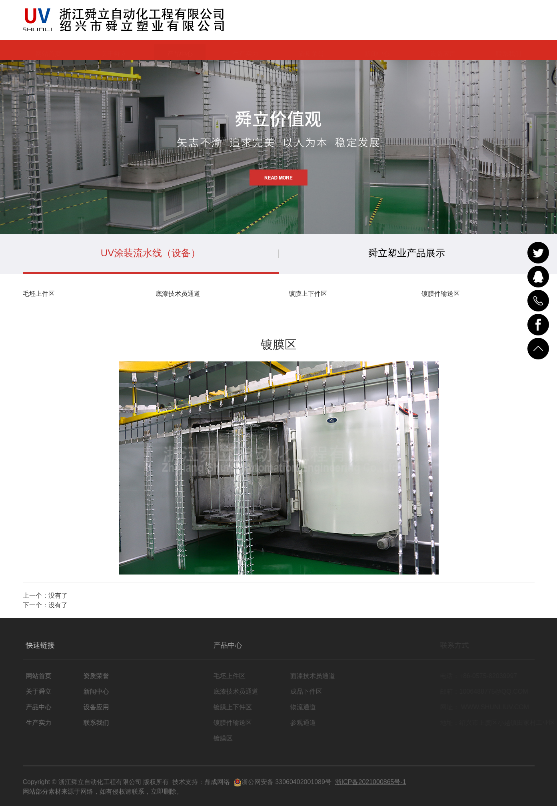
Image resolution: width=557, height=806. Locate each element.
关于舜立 (114, 49)
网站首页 (48, 49)
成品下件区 (318, 691)
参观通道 (314, 722)
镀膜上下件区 (308, 293)
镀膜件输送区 (440, 293)
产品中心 (180, 49)
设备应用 (443, 49)
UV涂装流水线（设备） (150, 252)
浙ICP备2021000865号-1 (370, 785)
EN (526, 20)
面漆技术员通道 (324, 675)
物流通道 (314, 707)
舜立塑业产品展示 (406, 252)
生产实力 (245, 49)
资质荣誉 (311, 49)
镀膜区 (234, 738)
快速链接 (46, 645)
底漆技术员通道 (178, 293)
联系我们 (508, 49)
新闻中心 (377, 49)
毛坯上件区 (39, 293)
